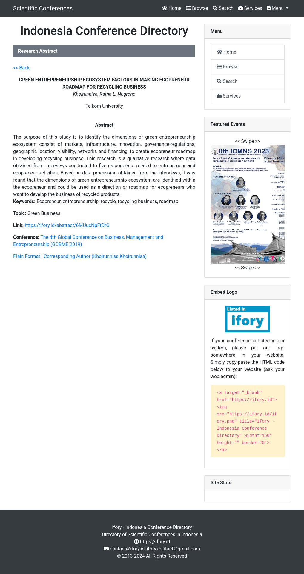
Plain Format (26, 256)
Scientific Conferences (43, 8)
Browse (197, 8)
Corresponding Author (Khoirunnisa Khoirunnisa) (95, 256)
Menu (276, 8)
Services (250, 8)
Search (223, 8)
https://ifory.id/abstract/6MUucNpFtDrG (67, 225)
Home (171, 8)
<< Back (21, 68)
